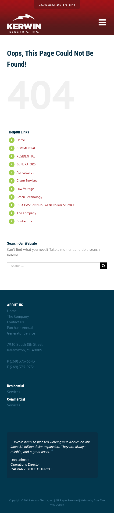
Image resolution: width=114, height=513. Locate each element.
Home (21, 140)
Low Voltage (25, 189)
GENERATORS (26, 164)
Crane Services (27, 180)
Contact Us (24, 221)
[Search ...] (53, 265)
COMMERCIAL (26, 148)
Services (13, 391)
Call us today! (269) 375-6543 (57, 4)
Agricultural (25, 172)
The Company (26, 213)
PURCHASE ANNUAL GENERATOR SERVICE (46, 205)
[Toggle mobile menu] (103, 22)
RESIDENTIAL (26, 156)
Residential (15, 386)
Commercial (16, 399)
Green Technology (29, 197)
